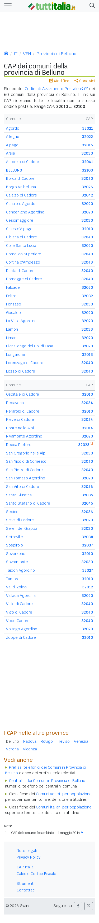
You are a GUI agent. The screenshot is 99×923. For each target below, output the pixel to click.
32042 (87, 195)
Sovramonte (17, 561)
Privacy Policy (28, 857)
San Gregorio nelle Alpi (26, 453)
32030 (87, 153)
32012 (87, 587)
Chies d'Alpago (19, 228)
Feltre (11, 296)
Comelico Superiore (23, 254)
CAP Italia (25, 867)
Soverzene (15, 553)
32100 (87, 170)
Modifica (59, 80)
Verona (12, 749)
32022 (87, 136)
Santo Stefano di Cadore (28, 503)
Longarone (15, 354)
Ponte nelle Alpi (20, 428)
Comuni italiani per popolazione (64, 807)
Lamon (12, 329)
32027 (87, 570)
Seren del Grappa (21, 528)
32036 (87, 511)
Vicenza (30, 749)
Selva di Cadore (20, 520)
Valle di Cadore (19, 603)
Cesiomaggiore (19, 220)
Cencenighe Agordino (25, 212)
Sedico (12, 511)
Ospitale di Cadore (22, 394)
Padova (29, 741)
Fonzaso (13, 304)
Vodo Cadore (18, 620)
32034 (87, 402)
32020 (87, 203)
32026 (87, 187)
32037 (87, 545)
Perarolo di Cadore (22, 411)
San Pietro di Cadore (24, 469)
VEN (27, 53)
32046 (87, 486)
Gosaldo (13, 312)
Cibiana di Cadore (21, 237)
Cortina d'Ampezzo (23, 262)
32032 (87, 296)
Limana (12, 337)
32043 (87, 262)
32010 (87, 228)
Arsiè (10, 153)
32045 (87, 503)
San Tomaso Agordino (25, 478)
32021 (87, 128)
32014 (87, 428)
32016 (87, 145)
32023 (83, 444)
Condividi (84, 80)
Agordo (12, 128)
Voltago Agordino (21, 629)
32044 (87, 419)
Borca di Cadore (20, 178)
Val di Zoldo (16, 587)
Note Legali (27, 850)
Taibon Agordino (20, 570)
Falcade (13, 287)
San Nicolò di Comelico (26, 461)
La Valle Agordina (21, 320)
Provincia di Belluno (56, 53)
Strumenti (25, 883)
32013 (87, 354)
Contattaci (26, 890)
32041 (87, 161)
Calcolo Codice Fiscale (36, 873)
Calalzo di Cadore (21, 195)
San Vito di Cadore (22, 486)
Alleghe (12, 136)
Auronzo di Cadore (22, 161)
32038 (87, 537)
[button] (91, 6)
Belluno (12, 741)
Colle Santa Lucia (21, 245)
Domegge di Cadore (24, 279)
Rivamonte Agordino (24, 436)
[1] (91, 443)
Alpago (12, 145)
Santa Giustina (19, 495)
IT (15, 53)
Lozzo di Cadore (20, 371)
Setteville (14, 537)
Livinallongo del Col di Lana (29, 346)
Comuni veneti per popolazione (64, 793)
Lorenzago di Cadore (24, 362)
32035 (87, 495)
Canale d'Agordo (20, 203)
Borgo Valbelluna (21, 187)
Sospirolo (14, 545)
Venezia (81, 741)
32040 (87, 178)
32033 (87, 329)
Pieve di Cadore (20, 419)
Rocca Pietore (18, 444)
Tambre (13, 578)
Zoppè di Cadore (21, 637)
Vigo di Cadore (19, 612)
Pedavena (15, 402)
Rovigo (47, 741)
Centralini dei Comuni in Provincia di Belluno (47, 780)
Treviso (63, 741)
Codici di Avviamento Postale (54, 88)
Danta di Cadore (20, 270)
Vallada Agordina (21, 595)
